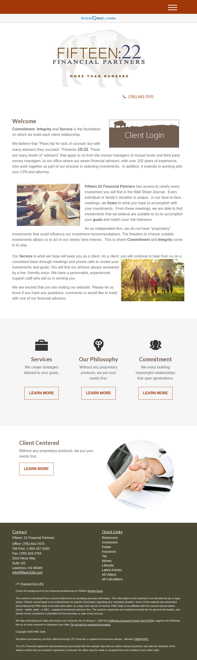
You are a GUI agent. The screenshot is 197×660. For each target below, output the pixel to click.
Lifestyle (108, 565)
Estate (106, 547)
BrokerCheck (95, 591)
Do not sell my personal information (90, 624)
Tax (104, 556)
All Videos (109, 574)
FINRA (138, 639)
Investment (110, 542)
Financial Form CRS (32, 583)
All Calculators (112, 579)
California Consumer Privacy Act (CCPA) (131, 620)
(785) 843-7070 (138, 97)
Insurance (109, 551)
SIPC (145, 639)
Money (107, 561)
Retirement (110, 538)
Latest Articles (112, 570)
